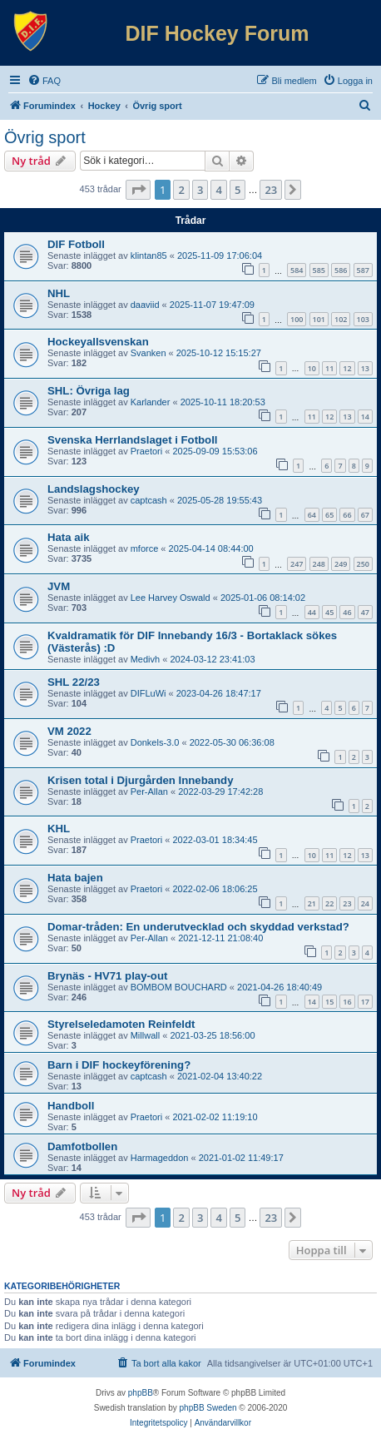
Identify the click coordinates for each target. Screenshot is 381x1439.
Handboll (70, 1105)
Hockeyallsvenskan (98, 341)
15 (329, 1001)
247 (296, 563)
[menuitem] (44, 81)
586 (340, 270)
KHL (58, 828)
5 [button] (237, 189)
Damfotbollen (82, 1146)
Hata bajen (75, 877)
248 (319, 563)
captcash (149, 500)
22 (329, 903)
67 (365, 514)
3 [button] (200, 189)
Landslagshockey (93, 489)
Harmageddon (160, 1158)
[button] (138, 190)
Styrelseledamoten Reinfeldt (121, 1024)
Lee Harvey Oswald (170, 598)
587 (363, 270)
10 (312, 368)
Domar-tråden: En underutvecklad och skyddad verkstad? (198, 926)
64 (312, 514)
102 (340, 319)
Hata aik (68, 537)
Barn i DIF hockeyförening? (118, 1065)
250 (363, 563)
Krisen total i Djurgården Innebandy (140, 780)
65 (329, 514)
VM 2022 (69, 731)
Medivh (145, 659)
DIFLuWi (148, 693)
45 (329, 612)
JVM (58, 586)
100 (296, 319)
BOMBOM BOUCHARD (179, 987)
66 (347, 514)
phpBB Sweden (208, 1407)
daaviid (145, 305)
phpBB (140, 1392)
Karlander (151, 402)
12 (347, 368)
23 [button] (271, 189)
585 (319, 270)
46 (347, 612)
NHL (58, 293)
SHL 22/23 (73, 682)
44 (312, 612)
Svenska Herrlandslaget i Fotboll (132, 440)
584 (296, 270)
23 (347, 903)
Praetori (147, 451)
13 (365, 368)
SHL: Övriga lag (88, 391)
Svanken (148, 353)
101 (319, 319)
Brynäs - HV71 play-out (107, 976)
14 (365, 416)
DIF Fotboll (76, 244)
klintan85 (149, 256)
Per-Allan (149, 791)
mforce (145, 548)
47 (365, 612)
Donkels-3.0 (155, 742)
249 (340, 563)
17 (365, 1001)
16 (347, 1001)
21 (312, 903)
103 (363, 319)
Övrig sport (45, 137)
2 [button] (181, 189)
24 (365, 903)
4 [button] (218, 189)
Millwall (145, 1035)
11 (329, 368)
